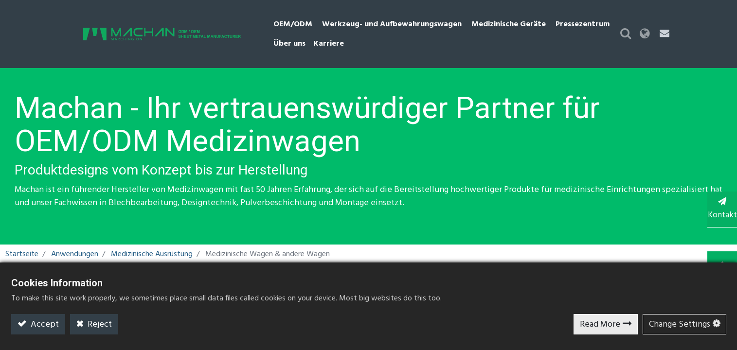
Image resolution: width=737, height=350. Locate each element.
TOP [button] (718, 247)
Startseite (21, 237)
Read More (600, 324)
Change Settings (679, 324)
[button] (676, 25)
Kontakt (717, 208)
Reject (99, 324)
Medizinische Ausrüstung (152, 237)
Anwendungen (74, 237)
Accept (44, 324)
